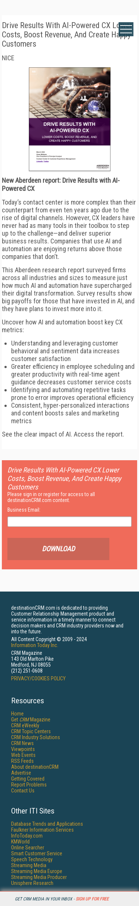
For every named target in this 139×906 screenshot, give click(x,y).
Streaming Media (28, 865)
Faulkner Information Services (42, 830)
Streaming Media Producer (39, 877)
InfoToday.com (27, 836)
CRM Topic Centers (31, 731)
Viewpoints (23, 749)
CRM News (22, 743)
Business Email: (23, 510)
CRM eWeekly (25, 725)
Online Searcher (27, 848)
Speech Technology (32, 859)
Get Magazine (30, 720)
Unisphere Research (32, 883)
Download (87, 549)
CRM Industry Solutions (35, 737)
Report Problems (29, 785)
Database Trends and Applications (47, 824)
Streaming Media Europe (36, 871)
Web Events (23, 755)
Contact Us (22, 791)
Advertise (21, 773)
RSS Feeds (22, 761)
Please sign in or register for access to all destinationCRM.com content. (51, 497)
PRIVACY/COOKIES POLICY (38, 678)
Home (17, 714)
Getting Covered (27, 779)
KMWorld (20, 842)
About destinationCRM (35, 767)
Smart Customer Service (36, 853)
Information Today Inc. (34, 645)
